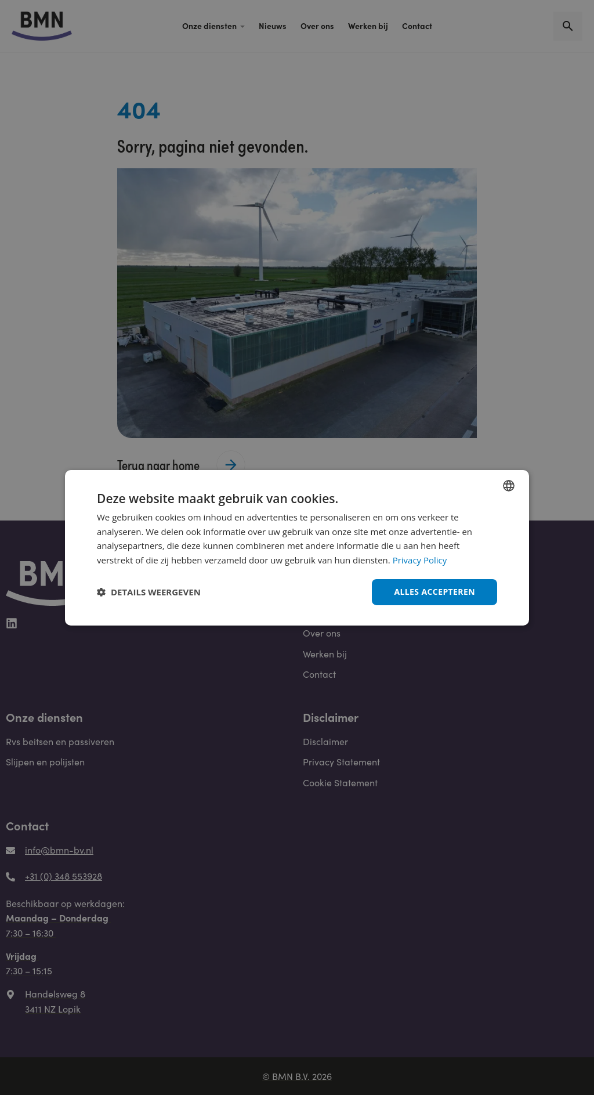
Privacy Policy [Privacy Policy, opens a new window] (420, 560)
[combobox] (509, 485)
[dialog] (297, 547)
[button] (149, 592)
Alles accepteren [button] (434, 591)
